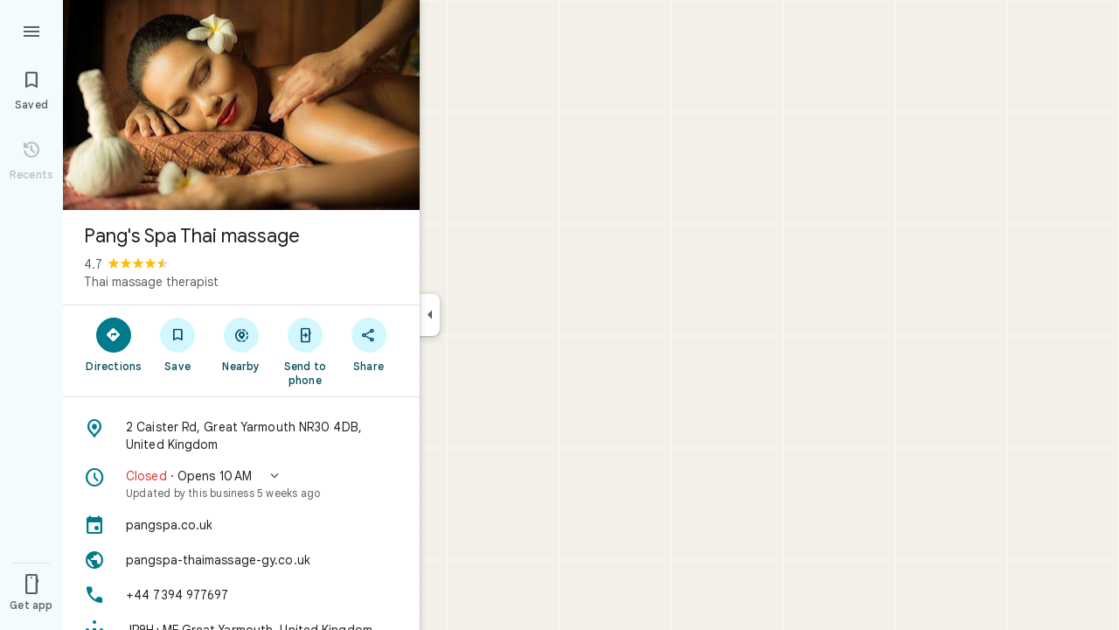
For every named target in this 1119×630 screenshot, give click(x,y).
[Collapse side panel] (430, 315)
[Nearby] (242, 344)
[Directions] (114, 344)
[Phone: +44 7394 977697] (241, 595)
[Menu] (31, 30)
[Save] (178, 344)
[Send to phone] (305, 351)
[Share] (368, 344)
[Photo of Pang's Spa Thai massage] (241, 105)
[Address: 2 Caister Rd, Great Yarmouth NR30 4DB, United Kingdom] (241, 435)
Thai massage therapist (151, 282)
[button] (241, 484)
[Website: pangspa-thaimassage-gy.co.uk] (241, 560)
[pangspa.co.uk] (241, 525)
